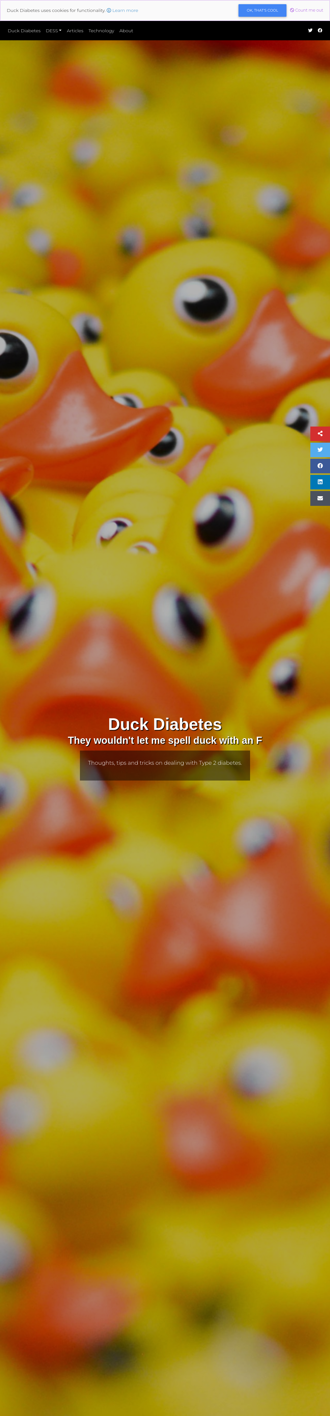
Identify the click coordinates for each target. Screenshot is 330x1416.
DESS (52, 31)
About (126, 31)
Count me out (306, 10)
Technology (101, 31)
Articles (75, 31)
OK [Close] (262, 10)
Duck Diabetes (24, 31)
